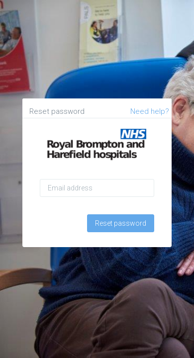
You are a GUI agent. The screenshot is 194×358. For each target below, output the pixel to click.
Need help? (149, 111)
